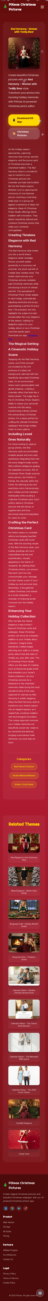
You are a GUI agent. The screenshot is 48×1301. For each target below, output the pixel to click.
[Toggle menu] (42, 7)
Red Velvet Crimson (24, 766)
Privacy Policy (9, 1273)
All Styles (7, 1231)
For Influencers (9, 1255)
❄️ (40, 1293)
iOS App (6, 1227)
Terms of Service (10, 1278)
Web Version (8, 1222)
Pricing (6, 1236)
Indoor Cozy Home (24, 784)
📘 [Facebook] (5, 1208)
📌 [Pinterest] (25, 1208)
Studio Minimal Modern (24, 775)
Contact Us (8, 1259)
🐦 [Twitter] (19, 1208)
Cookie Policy (9, 1283)
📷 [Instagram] (12, 1208)
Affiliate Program (10, 1250)
